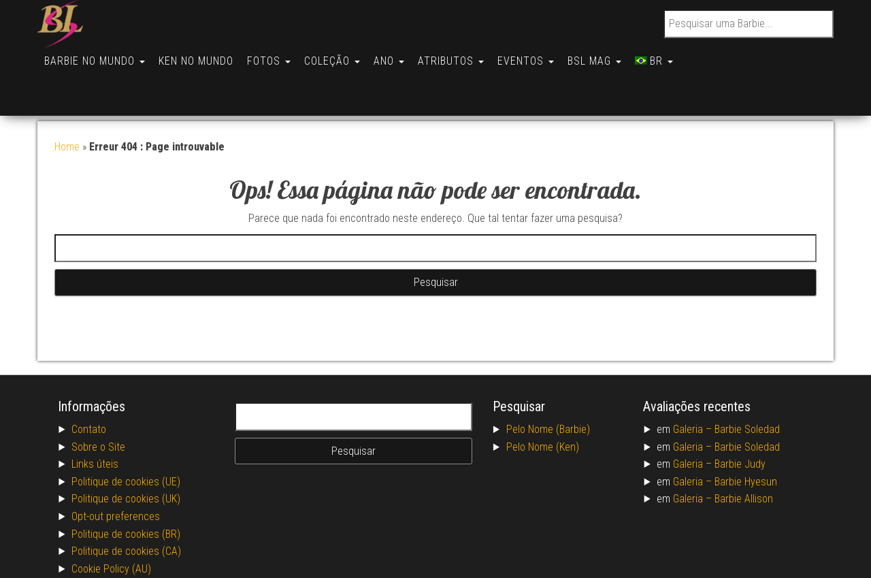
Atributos (466, 55)
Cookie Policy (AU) (111, 521)
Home (67, 99)
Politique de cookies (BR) (125, 486)
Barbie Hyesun (745, 434)
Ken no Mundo (200, 55)
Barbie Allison (743, 451)
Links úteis (94, 416)
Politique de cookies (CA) (126, 503)
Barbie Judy (740, 416)
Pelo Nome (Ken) (542, 399)
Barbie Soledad (747, 381)
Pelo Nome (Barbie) (548, 381)
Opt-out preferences (115, 468)
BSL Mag (615, 55)
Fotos (275, 55)
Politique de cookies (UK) (125, 451)
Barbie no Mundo (96, 55)
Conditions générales (117, 538)
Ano (401, 55)
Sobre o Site (98, 399)
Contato (88, 381)
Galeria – (693, 381)
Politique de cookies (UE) (125, 434)
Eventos (543, 55)
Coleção (341, 55)
